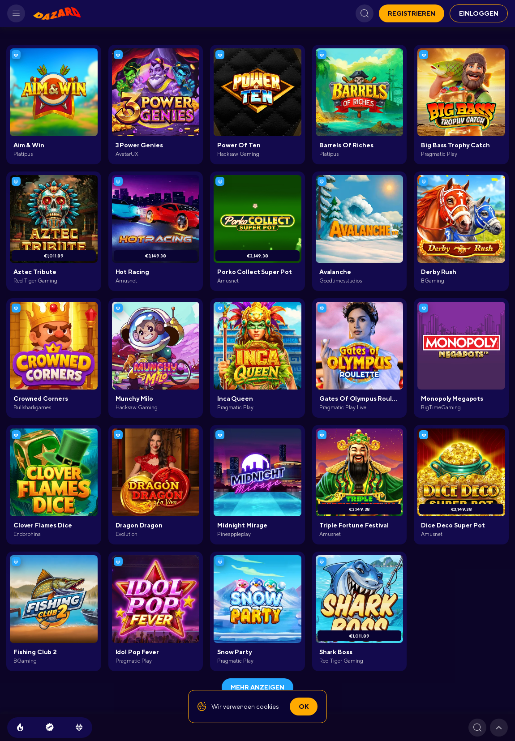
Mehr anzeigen (257, 687)
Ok (304, 706)
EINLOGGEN (478, 13)
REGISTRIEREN (411, 13)
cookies (267, 706)
